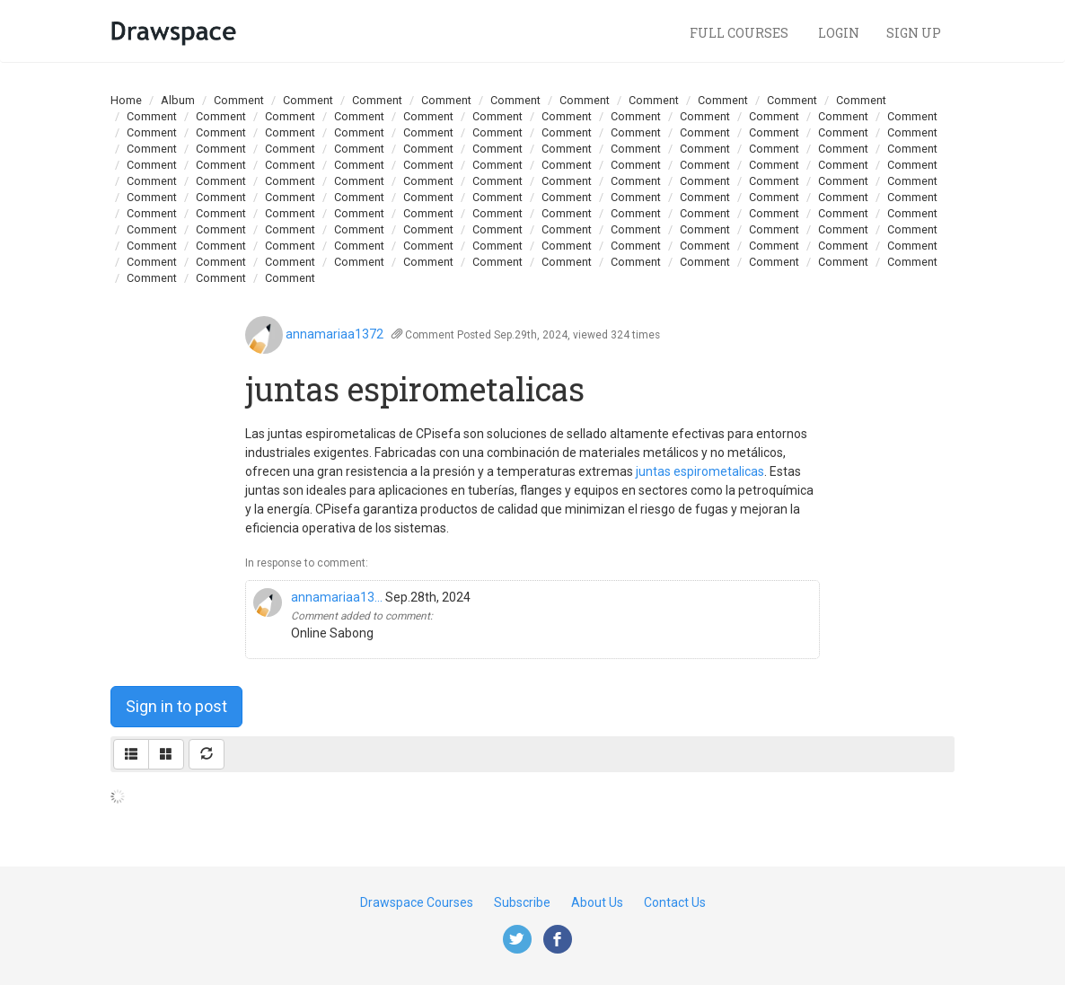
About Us (597, 902)
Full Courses (740, 32)
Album (178, 100)
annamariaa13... (337, 597)
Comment (239, 100)
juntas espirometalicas (700, 471)
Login (838, 32)
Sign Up (913, 32)
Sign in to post (176, 706)
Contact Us (675, 902)
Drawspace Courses (416, 902)
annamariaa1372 (334, 334)
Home (126, 100)
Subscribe (522, 902)
